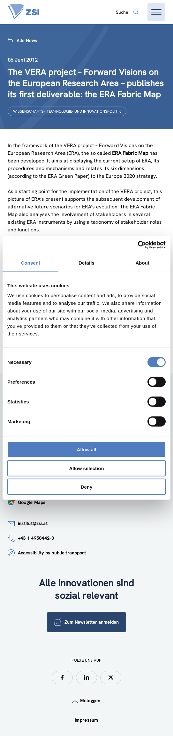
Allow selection (86, 468)
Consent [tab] (30, 262)
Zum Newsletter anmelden (86, 622)
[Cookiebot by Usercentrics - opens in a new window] (138, 245)
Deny (87, 487)
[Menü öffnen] (156, 12)
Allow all (86, 449)
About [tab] (142, 262)
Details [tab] (86, 262)
